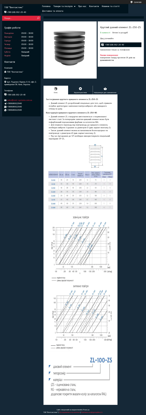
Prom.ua (86, 410)
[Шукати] (38, 18)
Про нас (82, 6)
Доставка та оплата (52, 11)
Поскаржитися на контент (69, 412)
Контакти (94, 6)
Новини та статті (110, 6)
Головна (46, 6)
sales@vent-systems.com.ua (19, 100)
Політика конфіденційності (92, 412)
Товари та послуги (63, 6)
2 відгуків (137, 2)
